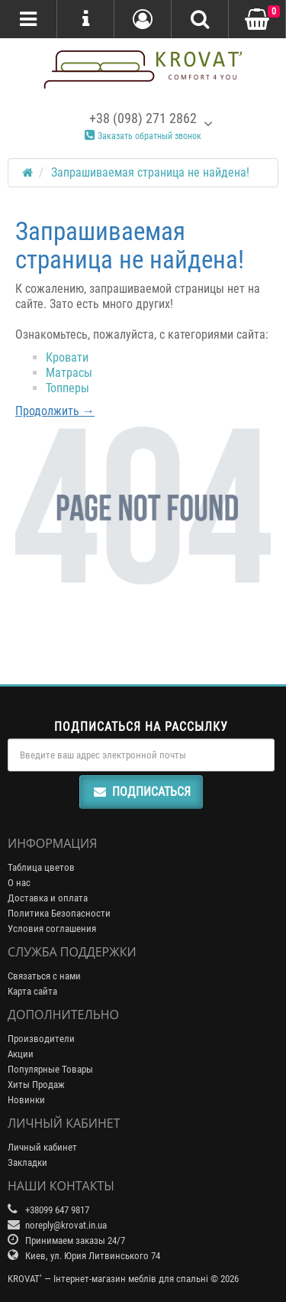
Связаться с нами (44, 976)
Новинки (26, 1100)
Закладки (27, 1162)
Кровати (67, 357)
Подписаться (141, 791)
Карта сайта (32, 991)
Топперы (67, 388)
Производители (41, 1038)
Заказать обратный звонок (143, 136)
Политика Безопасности (59, 913)
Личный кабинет (42, 1147)
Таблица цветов (41, 867)
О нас (19, 882)
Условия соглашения (52, 928)
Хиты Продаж (36, 1084)
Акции (21, 1054)
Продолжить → (55, 411)
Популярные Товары (50, 1069)
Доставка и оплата (48, 898)
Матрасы (69, 372)
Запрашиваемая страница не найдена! (150, 172)
